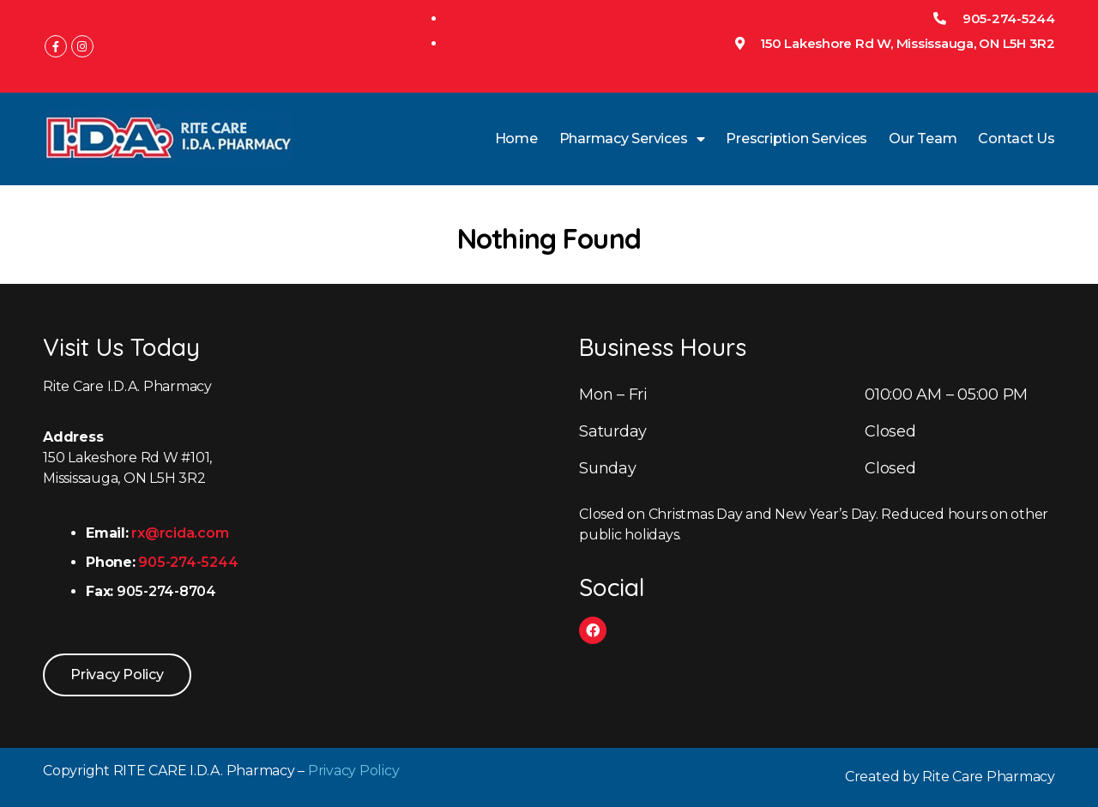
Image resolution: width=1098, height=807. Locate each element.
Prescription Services (796, 138)
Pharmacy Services (632, 138)
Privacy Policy (354, 770)
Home (516, 138)
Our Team (922, 138)
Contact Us (1016, 138)
